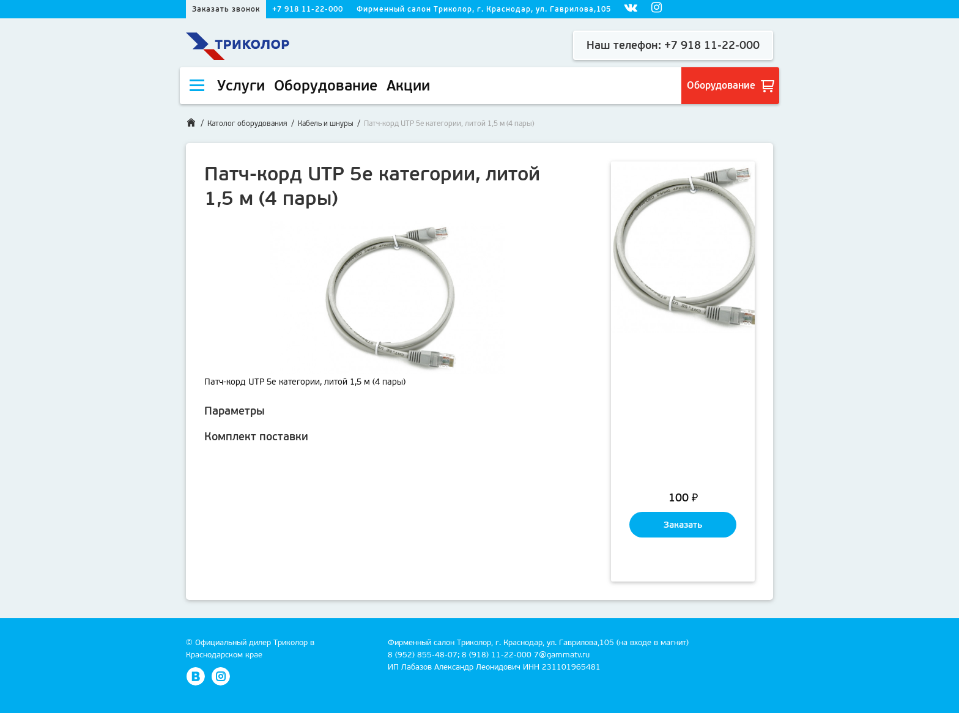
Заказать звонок (226, 9)
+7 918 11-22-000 (307, 9)
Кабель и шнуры (326, 123)
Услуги (241, 85)
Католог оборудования (247, 123)
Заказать (683, 524)
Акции (408, 85)
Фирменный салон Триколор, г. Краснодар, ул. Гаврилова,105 (484, 9)
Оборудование (325, 85)
